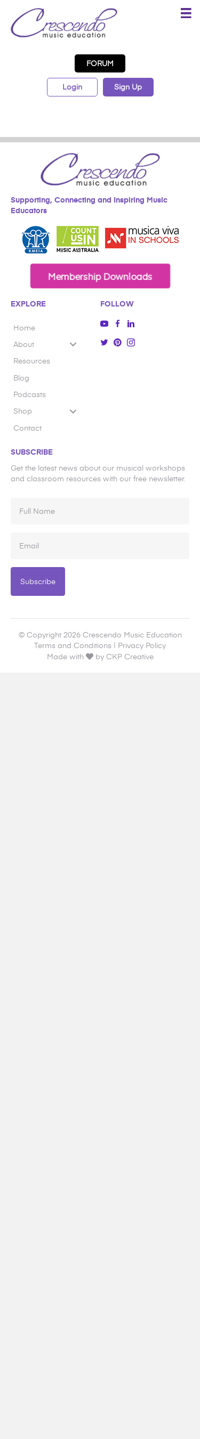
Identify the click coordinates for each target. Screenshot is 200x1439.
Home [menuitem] (24, 327)
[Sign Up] (128, 87)
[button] (100, 276)
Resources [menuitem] (31, 360)
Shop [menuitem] (22, 411)
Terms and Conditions (72, 645)
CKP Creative (130, 656)
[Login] (72, 87)
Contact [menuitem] (27, 428)
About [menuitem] (23, 344)
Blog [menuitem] (21, 378)
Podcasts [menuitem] (29, 394)
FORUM (100, 63)
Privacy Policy (142, 645)
